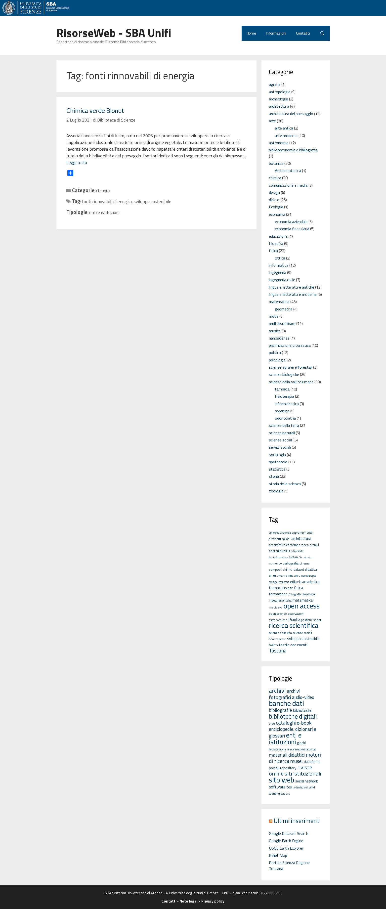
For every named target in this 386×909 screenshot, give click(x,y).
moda (273, 316)
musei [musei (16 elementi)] (296, 761)
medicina (282, 411)
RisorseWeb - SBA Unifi (113, 32)
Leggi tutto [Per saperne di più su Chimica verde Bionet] (76, 162)
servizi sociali (280, 447)
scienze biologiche (284, 374)
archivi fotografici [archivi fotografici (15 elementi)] (284, 694)
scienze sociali (281, 440)
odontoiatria (285, 418)
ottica (280, 258)
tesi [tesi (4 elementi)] (290, 787)
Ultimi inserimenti (297, 820)
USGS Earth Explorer (286, 848)
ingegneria (277, 272)
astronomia (278, 143)
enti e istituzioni (104, 212)
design (274, 192)
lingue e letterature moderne (293, 294)
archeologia (278, 99)
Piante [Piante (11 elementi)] (294, 619)
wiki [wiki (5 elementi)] (312, 787)
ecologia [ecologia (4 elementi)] (273, 582)
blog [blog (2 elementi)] (272, 723)
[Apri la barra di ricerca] (322, 33)
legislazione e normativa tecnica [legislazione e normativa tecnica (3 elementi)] (292, 749)
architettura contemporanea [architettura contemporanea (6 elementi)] (289, 544)
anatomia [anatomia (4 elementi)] (285, 533)
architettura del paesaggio (291, 114)
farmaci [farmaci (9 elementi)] (275, 588)
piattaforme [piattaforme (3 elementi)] (311, 761)
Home (251, 33)
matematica (279, 301)
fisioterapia (284, 396)
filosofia (276, 243)
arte (272, 121)
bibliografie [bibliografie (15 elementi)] (280, 710)
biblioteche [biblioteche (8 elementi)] (302, 710)
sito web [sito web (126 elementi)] (281, 779)
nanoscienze (279, 338)
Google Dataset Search (288, 833)
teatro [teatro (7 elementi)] (273, 645)
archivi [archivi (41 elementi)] (277, 690)
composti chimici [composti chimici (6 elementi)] (281, 569)
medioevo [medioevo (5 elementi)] (276, 607)
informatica (278, 265)
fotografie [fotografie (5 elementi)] (295, 594)
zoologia (276, 491)
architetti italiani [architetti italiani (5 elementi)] (279, 538)
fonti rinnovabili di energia (107, 201)
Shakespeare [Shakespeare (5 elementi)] (277, 639)
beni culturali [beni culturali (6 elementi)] (278, 550)
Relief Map (278, 855)
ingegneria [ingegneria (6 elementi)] (276, 600)
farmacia (282, 389)
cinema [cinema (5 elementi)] (304, 563)
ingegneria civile (282, 280)
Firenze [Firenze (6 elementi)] (287, 587)
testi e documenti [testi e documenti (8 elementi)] (293, 645)
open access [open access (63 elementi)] (302, 605)
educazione (278, 236)
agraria (274, 84)
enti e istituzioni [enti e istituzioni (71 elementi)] (285, 738)
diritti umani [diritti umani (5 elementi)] (277, 575)
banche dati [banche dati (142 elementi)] (286, 703)
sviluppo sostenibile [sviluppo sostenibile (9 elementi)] (303, 639)
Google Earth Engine (286, 841)
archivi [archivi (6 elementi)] (314, 544)
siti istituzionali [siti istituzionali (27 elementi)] (303, 773)
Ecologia (276, 207)
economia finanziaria (292, 229)
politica (275, 352)
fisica (273, 251)
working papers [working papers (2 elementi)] (279, 793)
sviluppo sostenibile (152, 201)
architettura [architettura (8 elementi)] (301, 538)
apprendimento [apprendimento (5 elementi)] (302, 532)
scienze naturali (282, 433)
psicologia (277, 360)
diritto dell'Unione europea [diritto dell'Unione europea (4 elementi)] (301, 576)
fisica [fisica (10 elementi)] (298, 587)
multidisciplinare (282, 323)
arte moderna (286, 135)
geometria (283, 309)
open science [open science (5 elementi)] (278, 613)
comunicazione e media (288, 185)
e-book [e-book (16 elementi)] (304, 723)
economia (277, 214)
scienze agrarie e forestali (290, 367)
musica (275, 331)
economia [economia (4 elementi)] (284, 582)
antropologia (279, 92)
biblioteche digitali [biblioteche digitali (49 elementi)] (293, 716)
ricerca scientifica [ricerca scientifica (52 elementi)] (293, 625)
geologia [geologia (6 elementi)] (308, 594)
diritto (274, 200)
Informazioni (276, 33)
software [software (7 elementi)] (277, 787)
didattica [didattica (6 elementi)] (311, 569)
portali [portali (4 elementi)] (274, 768)
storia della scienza (285, 484)
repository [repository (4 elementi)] (288, 768)
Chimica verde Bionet (95, 110)
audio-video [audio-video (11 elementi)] (303, 697)
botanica (276, 163)
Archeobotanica (288, 170)
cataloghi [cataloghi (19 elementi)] (286, 723)
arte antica (284, 128)
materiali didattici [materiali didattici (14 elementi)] (287, 755)
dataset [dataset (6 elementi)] (299, 569)
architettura (279, 106)
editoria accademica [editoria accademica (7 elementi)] (304, 581)
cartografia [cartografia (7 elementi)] (291, 563)
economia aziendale (291, 221)
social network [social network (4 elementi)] (306, 781)
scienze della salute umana (291, 382)
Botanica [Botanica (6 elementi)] (295, 557)
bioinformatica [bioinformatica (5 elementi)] (278, 557)
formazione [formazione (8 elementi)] (278, 594)
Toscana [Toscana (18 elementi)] (278, 650)
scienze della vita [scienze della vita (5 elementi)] (280, 632)
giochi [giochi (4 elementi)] (301, 743)
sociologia (277, 455)
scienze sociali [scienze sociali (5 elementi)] (302, 632)
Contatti (303, 33)
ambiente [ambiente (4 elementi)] (274, 533)
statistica (277, 469)
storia (274, 476)
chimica (103, 190)
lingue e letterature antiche (291, 287)
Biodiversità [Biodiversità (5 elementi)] (295, 551)
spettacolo (278, 462)
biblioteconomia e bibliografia (293, 150)
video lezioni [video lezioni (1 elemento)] (301, 787)
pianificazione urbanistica (290, 345)
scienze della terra (284, 425)
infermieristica (287, 404)
